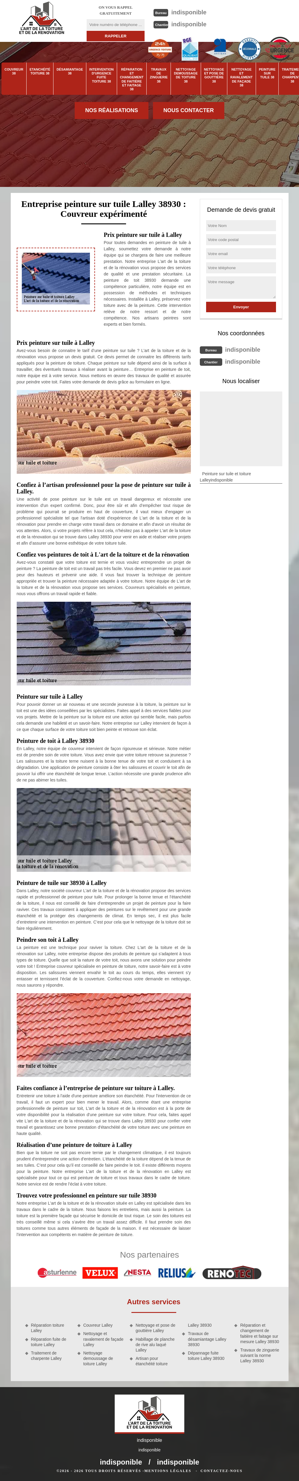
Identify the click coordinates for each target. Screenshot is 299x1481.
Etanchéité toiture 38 (40, 71)
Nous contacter (188, 110)
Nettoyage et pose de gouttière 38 (214, 75)
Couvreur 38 (13, 71)
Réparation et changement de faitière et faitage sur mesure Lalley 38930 (259, 1333)
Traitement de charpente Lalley (46, 1356)
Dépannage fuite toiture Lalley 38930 (206, 1356)
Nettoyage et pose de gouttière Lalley (155, 1328)
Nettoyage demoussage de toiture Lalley (98, 1358)
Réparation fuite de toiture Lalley (48, 1342)
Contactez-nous (221, 1471)
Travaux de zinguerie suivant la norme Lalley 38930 (259, 1355)
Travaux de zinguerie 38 (159, 75)
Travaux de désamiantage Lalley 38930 (207, 1339)
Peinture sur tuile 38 (267, 73)
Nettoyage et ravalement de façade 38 (241, 77)
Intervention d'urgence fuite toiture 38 (101, 75)
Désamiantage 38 (69, 71)
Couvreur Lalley (98, 1325)
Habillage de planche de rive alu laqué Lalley (155, 1344)
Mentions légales (167, 1471)
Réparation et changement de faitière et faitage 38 (132, 79)
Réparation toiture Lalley (47, 1328)
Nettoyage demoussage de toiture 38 (185, 75)
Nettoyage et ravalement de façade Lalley (103, 1339)
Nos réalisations (111, 110)
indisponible (188, 12)
